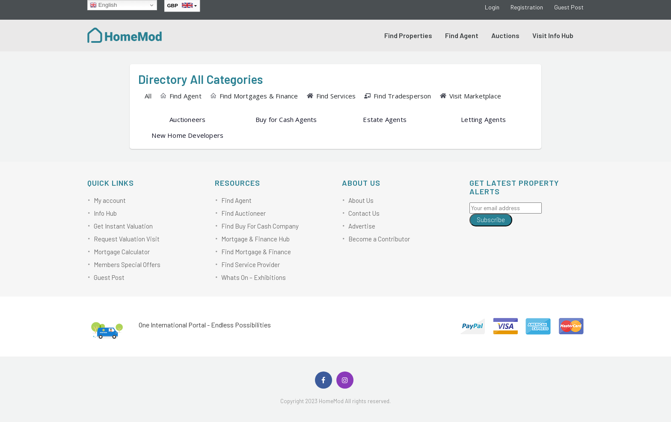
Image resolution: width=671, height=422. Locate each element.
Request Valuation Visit (127, 239)
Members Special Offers (127, 264)
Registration (527, 7)
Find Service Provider (250, 264)
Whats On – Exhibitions (253, 277)
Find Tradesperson (397, 96)
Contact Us (364, 213)
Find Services (331, 96)
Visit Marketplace (470, 96)
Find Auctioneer (243, 213)
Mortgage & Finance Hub (255, 239)
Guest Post (569, 7)
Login (492, 7)
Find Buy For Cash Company (260, 226)
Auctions (505, 35)
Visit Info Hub (552, 35)
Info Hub (105, 213)
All (148, 96)
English (103, 5)
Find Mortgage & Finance (256, 252)
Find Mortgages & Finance (254, 96)
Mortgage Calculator (122, 252)
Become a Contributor (379, 239)
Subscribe (491, 219)
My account (110, 200)
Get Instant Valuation (123, 226)
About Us (361, 200)
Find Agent (461, 35)
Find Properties (408, 35)
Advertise (361, 226)
